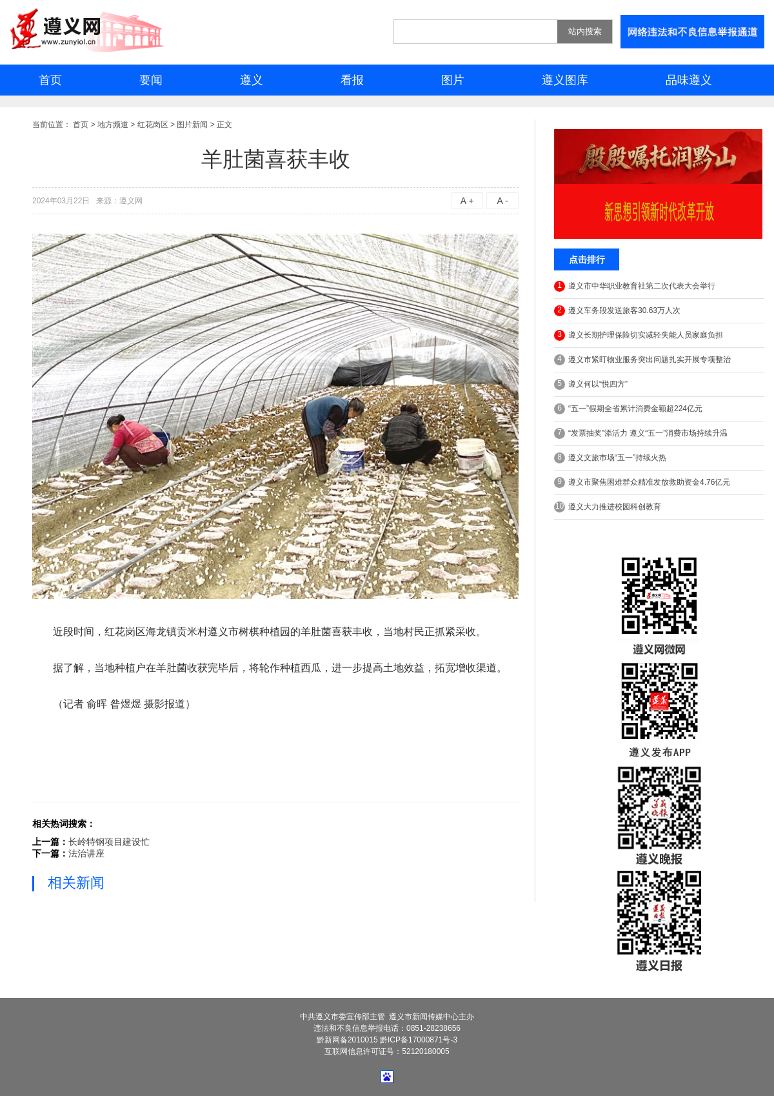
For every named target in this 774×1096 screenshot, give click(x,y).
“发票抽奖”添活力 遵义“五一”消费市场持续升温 (641, 433)
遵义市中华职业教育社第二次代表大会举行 (634, 286)
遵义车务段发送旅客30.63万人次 (617, 310)
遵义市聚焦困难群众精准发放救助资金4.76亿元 (642, 482)
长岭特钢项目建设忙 (109, 842)
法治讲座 (86, 853)
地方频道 (112, 124)
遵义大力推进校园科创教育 (607, 507)
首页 (50, 80)
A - (502, 201)
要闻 (151, 80)
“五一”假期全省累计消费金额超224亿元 (628, 408)
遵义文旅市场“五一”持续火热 (610, 457)
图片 (452, 80)
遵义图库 (565, 80)
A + (467, 201)
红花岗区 (152, 124)
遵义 (251, 80)
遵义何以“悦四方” (591, 384)
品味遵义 (689, 80)
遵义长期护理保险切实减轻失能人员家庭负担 (638, 335)
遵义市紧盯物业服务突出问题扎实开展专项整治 (642, 359)
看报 (352, 80)
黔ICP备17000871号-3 (418, 1039)
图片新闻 (192, 124)
